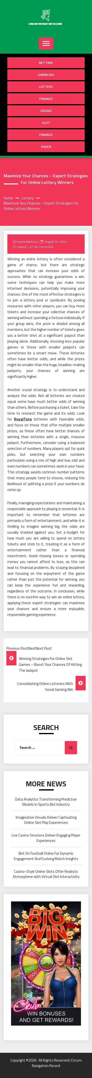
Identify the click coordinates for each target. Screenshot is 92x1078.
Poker (46, 146)
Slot (46, 122)
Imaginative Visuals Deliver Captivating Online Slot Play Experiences (46, 819)
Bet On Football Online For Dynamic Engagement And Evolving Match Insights (46, 855)
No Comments (43, 246)
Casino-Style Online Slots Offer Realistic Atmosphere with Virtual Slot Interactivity (46, 874)
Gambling (46, 74)
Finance (46, 98)
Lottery (46, 86)
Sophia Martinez (27, 241)
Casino (46, 110)
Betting (46, 62)
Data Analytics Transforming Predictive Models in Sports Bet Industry (46, 801)
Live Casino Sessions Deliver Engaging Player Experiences (46, 837)
